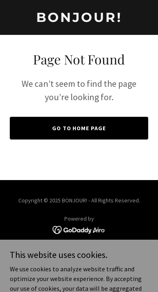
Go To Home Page (79, 128)
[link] (79, 19)
